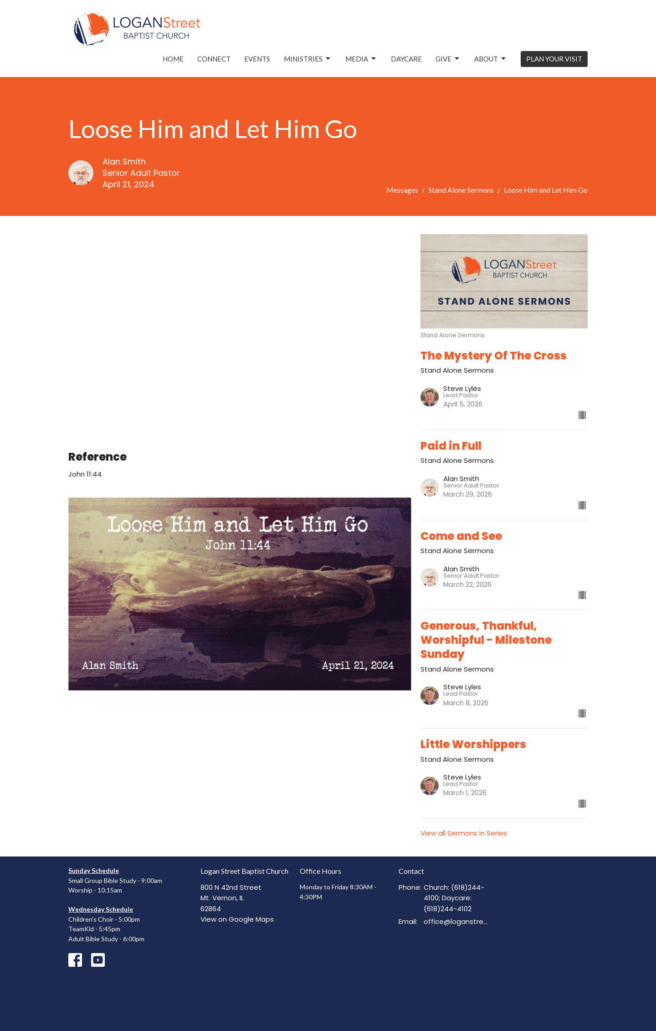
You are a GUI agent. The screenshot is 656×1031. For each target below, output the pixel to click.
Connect (214, 59)
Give (448, 58)
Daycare (406, 59)
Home (173, 59)
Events (257, 59)
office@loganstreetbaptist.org (456, 921)
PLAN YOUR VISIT (554, 59)
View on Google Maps (237, 919)
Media (361, 58)
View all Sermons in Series (463, 833)
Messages (402, 189)
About (490, 58)
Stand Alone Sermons (461, 189)
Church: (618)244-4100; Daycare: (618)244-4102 (454, 897)
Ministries (308, 58)
